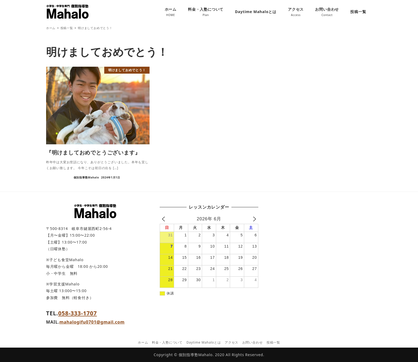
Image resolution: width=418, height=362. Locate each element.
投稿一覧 (273, 342)
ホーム (143, 342)
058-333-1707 (77, 313)
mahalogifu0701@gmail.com (92, 322)
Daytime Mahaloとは (203, 342)
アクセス (231, 342)
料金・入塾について (167, 342)
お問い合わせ (252, 342)
